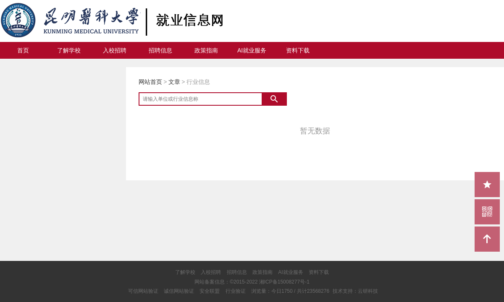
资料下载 (298, 50)
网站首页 (150, 81)
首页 (23, 50)
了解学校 (69, 50)
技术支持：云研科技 (355, 291)
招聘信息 (160, 50)
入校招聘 (114, 50)
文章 (174, 81)
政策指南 (206, 50)
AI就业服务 (251, 50)
